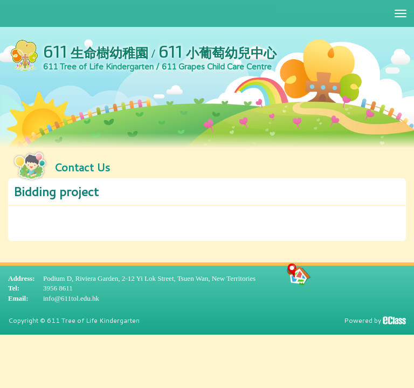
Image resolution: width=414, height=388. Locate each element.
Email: (18, 298)
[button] (207, 192)
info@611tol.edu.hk (71, 298)
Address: (21, 278)
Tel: (13, 288)
